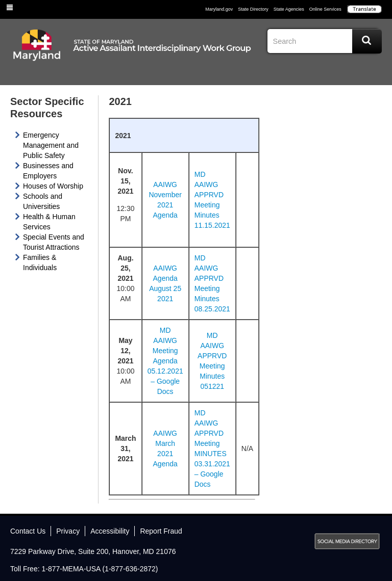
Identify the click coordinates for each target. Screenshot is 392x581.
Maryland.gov (219, 9)
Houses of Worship (53, 186)
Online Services (325, 9)
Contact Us (27, 531)
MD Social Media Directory (347, 541)
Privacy (68, 531)
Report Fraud (161, 531)
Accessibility (109, 531)
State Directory (253, 9)
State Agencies (289, 9)
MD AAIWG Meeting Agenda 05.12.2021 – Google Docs (165, 360)
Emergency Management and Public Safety (51, 145)
